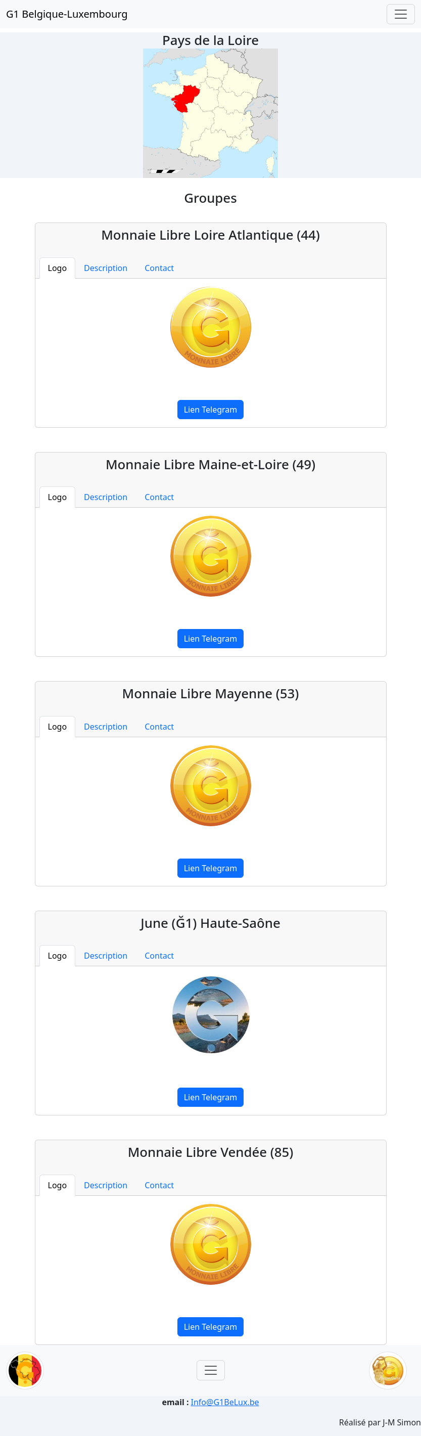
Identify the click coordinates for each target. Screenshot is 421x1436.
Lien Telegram (211, 409)
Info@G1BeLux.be (225, 1402)
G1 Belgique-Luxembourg (67, 14)
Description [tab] (105, 268)
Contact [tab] (159, 268)
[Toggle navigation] (401, 14)
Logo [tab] (57, 268)
